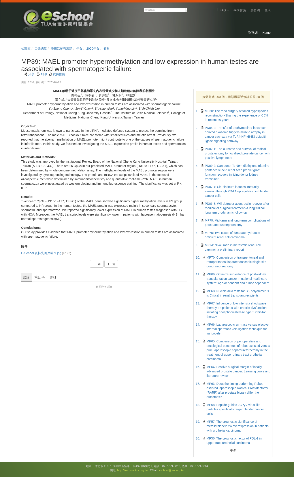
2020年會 (92, 48)
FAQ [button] (224, 10)
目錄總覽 (40, 48)
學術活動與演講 (61, 48)
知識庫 (25, 48)
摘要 (106, 48)
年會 (79, 48)
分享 (31, 74)
